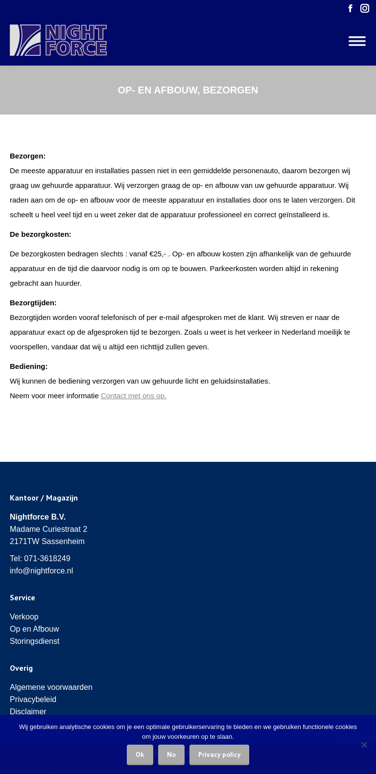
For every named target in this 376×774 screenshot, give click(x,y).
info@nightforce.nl (41, 571)
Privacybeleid (33, 699)
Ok (140, 754)
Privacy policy (219, 754)
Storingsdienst (34, 641)
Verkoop (24, 617)
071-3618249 (47, 558)
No (171, 754)
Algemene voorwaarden (51, 687)
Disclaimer (28, 711)
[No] (364, 745)
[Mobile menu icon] (357, 41)
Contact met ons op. (133, 395)
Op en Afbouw (34, 629)
